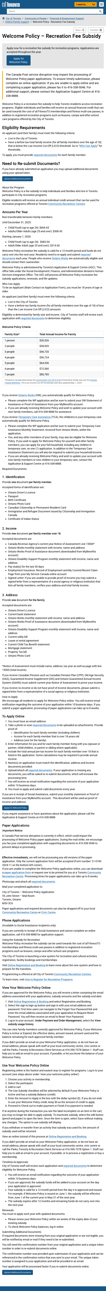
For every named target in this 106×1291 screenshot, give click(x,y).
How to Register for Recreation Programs (49, 979)
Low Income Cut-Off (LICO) (48, 380)
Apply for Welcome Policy (18, 60)
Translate (94, 30)
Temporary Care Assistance (34, 417)
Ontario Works (60, 258)
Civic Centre (48, 912)
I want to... (81, 4)
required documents (45, 155)
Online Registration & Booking (31, 1001)
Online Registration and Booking (26, 965)
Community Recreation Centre (20, 912)
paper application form (17, 872)
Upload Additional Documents (17, 179)
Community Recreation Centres (66, 204)
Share (80, 29)
